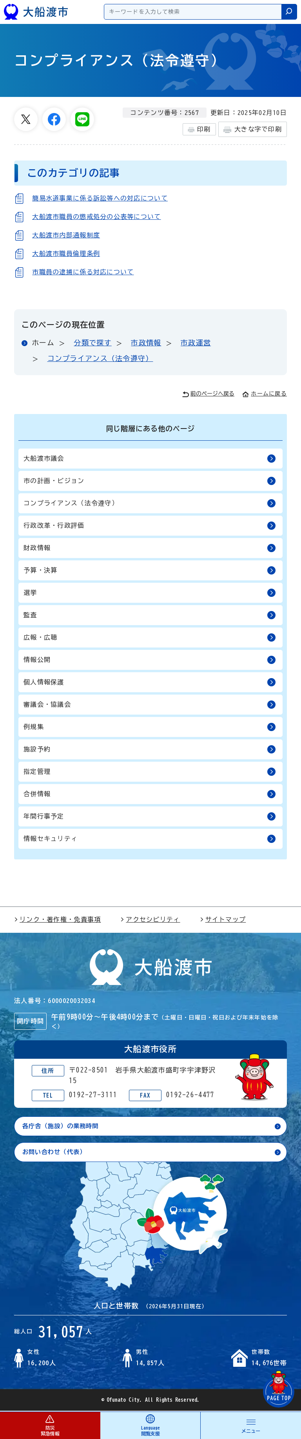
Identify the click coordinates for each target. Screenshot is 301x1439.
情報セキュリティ (150, 839)
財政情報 (150, 548)
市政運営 (196, 342)
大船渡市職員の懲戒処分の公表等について (96, 216)
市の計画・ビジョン (150, 481)
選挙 (150, 593)
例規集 (150, 727)
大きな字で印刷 (252, 130)
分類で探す (92, 342)
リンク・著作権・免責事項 (57, 919)
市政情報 (146, 342)
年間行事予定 (150, 816)
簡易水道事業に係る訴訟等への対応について (100, 198)
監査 (150, 615)
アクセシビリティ (150, 919)
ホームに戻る (264, 393)
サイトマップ (223, 919)
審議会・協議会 (150, 704)
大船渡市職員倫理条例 (66, 253)
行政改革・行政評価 (150, 526)
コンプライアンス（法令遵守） (100, 358)
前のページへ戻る (208, 394)
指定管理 (150, 772)
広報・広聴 (150, 637)
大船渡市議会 (150, 458)
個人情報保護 (150, 682)
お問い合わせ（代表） (56, 1152)
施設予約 (150, 749)
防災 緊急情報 (50, 1425)
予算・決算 (150, 570)
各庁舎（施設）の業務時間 (62, 1126)
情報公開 (150, 660)
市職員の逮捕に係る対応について (83, 272)
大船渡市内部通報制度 (66, 235)
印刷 (199, 129)
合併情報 (150, 794)
